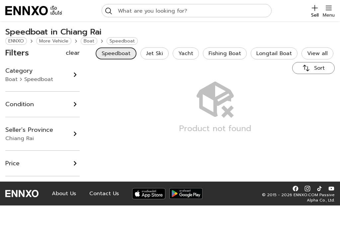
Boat (89, 41)
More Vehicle (53, 41)
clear (73, 52)
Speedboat (122, 41)
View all (317, 53)
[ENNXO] (26, 10)
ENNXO (16, 41)
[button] (295, 188)
